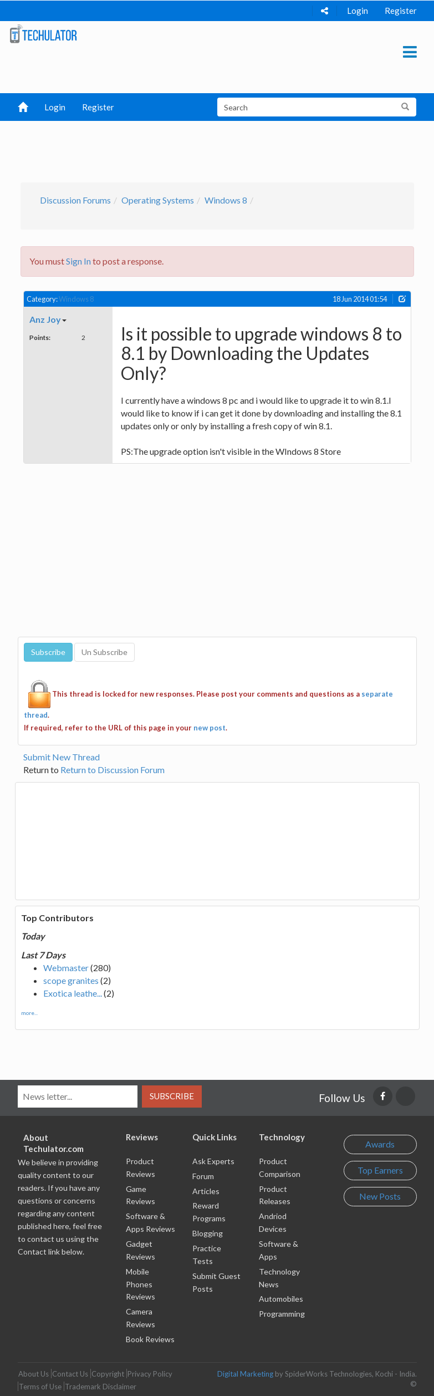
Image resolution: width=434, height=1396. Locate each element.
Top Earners (380, 1170)
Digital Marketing (245, 1373)
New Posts (380, 1196)
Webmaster (66, 967)
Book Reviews (150, 1339)
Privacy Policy (149, 1373)
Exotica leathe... (72, 993)
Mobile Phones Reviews (140, 1284)
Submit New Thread (61, 757)
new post (209, 727)
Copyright (107, 1373)
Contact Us (70, 1373)
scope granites (71, 980)
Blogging (207, 1233)
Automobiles (281, 1298)
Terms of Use (40, 1386)
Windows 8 (226, 200)
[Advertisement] (222, 149)
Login (357, 11)
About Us (33, 1373)
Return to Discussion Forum (112, 769)
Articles (205, 1191)
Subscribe (172, 1096)
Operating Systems (157, 200)
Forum (203, 1176)
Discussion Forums (75, 200)
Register (401, 11)
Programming (282, 1313)
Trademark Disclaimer (100, 1386)
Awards (380, 1144)
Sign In (78, 261)
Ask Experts (213, 1161)
